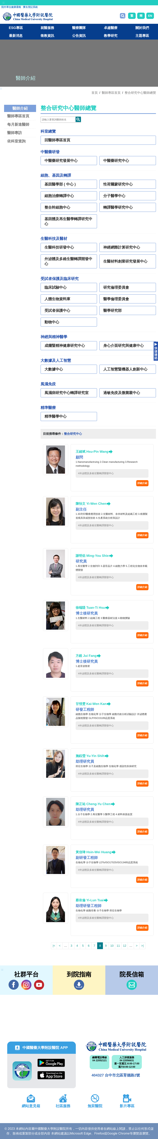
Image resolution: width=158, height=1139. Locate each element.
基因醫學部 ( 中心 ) (60, 184)
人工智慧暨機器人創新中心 (125, 369)
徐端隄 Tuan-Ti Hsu (90, 607)
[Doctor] (61, 120)
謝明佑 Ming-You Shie (92, 555)
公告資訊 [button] (79, 36)
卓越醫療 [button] (110, 28)
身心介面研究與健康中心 (123, 346)
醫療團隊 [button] (79, 28)
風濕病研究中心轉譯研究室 (67, 393)
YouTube (39, 985)
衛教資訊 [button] (47, 36)
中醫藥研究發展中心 (61, 161)
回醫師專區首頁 (57, 140)
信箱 (132, 985)
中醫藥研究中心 (116, 161)
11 (118, 945)
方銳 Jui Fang (86, 655)
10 (111, 945)
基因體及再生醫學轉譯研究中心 (68, 221)
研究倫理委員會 (116, 287)
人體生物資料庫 (57, 299)
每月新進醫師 (18, 124)
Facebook (14, 985)
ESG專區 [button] (16, 28)
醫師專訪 (14, 133)
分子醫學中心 (114, 196)
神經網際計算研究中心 (121, 247)
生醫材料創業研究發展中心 (125, 261)
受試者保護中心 (57, 310)
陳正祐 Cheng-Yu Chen (93, 804)
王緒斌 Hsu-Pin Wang (92, 451)
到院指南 (79, 985)
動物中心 (52, 322)
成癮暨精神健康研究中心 (65, 346)
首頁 (94, 92)
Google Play (51, 1063)
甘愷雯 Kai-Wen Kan (91, 704)
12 (124, 945)
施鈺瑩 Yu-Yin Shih (90, 756)
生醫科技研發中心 (59, 247)
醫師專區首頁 (18, 116)
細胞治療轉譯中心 (59, 196)
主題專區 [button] (142, 36)
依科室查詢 (16, 141)
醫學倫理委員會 (116, 299)
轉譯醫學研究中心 (118, 207)
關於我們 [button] (142, 28)
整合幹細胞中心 (57, 207)
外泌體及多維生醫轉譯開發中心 (68, 261)
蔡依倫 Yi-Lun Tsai (90, 900)
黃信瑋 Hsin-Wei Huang (93, 852)
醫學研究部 (112, 310)
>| (142, 945)
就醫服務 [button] (47, 28)
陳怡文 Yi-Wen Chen (91, 503)
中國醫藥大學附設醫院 (115, 1046)
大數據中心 (54, 369)
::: (3, 2)
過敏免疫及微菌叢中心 (121, 393)
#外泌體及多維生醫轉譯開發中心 (96, 473)
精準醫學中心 (56, 416)
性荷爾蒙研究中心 (118, 184)
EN (150, 15)
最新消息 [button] (16, 36)
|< (54, 945)
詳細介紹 (142, 483)
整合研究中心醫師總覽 (140, 92)
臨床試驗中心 (56, 287)
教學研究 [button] (110, 36)
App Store (51, 1075)
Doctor (78, 119)
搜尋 (122, 15)
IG (26, 985)
